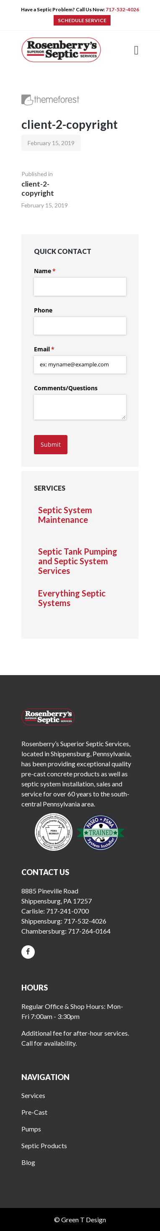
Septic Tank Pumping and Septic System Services (77, 561)
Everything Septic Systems (72, 598)
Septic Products (44, 1145)
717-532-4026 (122, 9)
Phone (43, 310)
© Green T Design (80, 1219)
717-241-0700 (67, 911)
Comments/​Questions (66, 388)
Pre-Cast (34, 1112)
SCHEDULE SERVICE (82, 20)
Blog (28, 1162)
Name (57, 271)
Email (56, 349)
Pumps (31, 1129)
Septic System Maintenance (65, 515)
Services (33, 1095)
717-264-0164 (89, 931)
